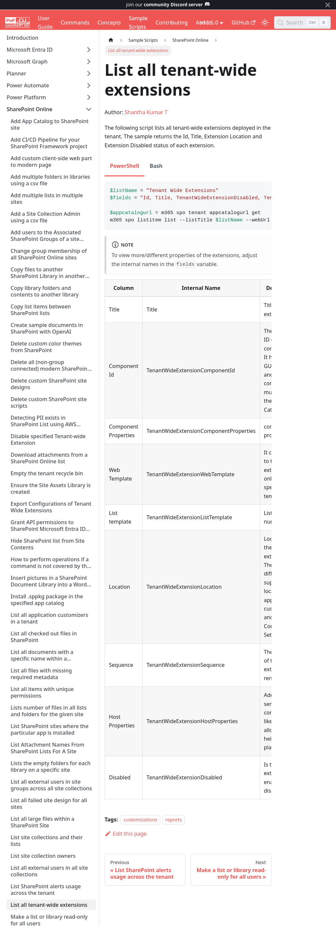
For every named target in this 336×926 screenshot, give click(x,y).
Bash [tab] (156, 165)
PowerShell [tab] (124, 165)
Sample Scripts (138, 22)
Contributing (172, 22)
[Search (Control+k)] (302, 22)
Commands (75, 22)
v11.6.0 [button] (209, 22)
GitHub (243, 22)
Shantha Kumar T (146, 112)
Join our (168, 4)
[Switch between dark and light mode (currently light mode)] (265, 22)
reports (174, 819)
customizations (140, 819)
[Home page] (111, 40)
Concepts (109, 22)
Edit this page (126, 833)
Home (22, 22)
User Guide (45, 22)
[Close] (327, 5)
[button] (49, 49)
